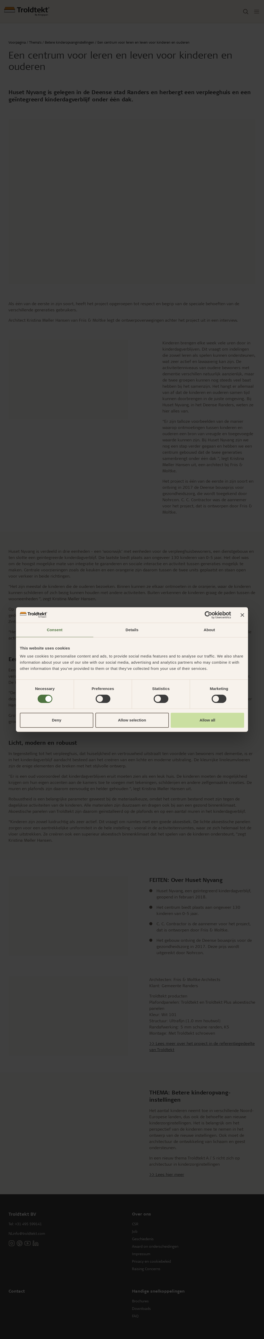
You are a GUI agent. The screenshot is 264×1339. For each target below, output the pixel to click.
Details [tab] (132, 630)
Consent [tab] (55, 630)
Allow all (207, 720)
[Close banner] (242, 615)
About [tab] (209, 630)
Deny (56, 720)
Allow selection (132, 720)
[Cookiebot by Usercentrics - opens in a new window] (208, 615)
